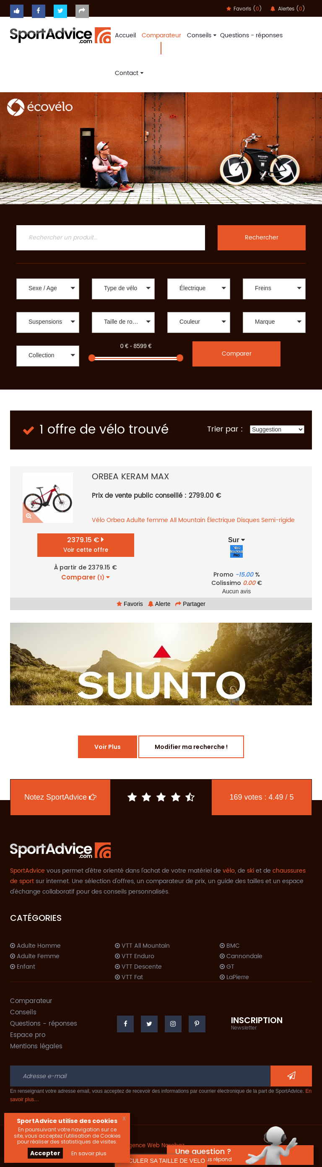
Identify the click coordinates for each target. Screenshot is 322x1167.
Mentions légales (36, 1046)
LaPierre (234, 977)
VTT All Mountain (142, 946)
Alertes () (287, 9)
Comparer (237, 354)
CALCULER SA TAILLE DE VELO (161, 1160)
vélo (229, 871)
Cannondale (241, 956)
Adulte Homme (35, 946)
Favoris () (244, 9)
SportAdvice (27, 871)
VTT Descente (138, 967)
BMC (230, 946)
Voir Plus (107, 747)
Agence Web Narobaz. (155, 1145)
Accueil (125, 35)
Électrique (221, 520)
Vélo (98, 520)
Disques (248, 520)
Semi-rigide (278, 520)
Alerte (159, 603)
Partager (190, 603)
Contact (128, 73)
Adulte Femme (35, 956)
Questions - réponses (251, 35)
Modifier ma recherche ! (191, 747)
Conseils (200, 35)
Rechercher (261, 237)
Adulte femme (147, 520)
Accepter (45, 1153)
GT (227, 967)
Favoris (130, 603)
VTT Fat (129, 977)
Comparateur (161, 35)
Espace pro (27, 1035)
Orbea (115, 520)
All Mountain (187, 520)
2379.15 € (85, 544)
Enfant (22, 967)
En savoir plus (88, 1153)
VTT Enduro (134, 956)
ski (250, 871)
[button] (47, 288)
